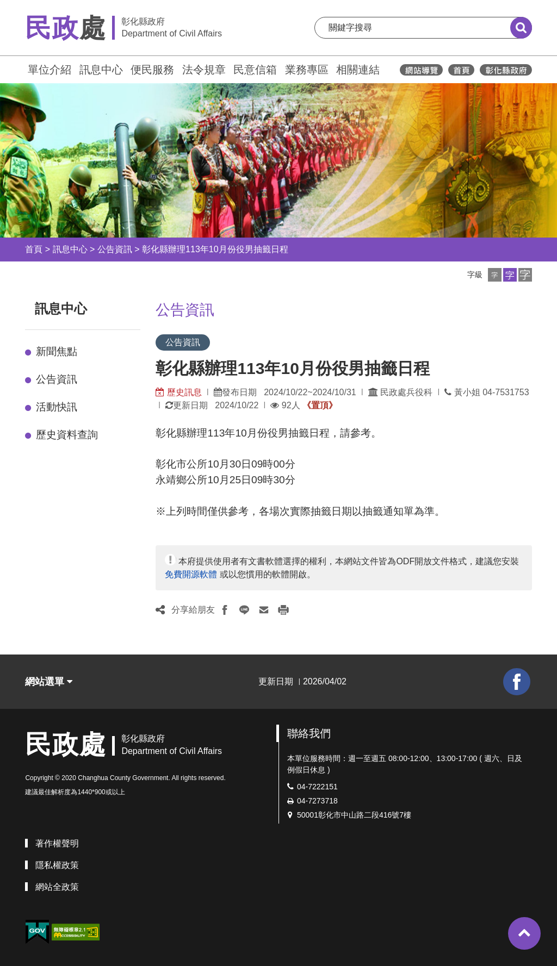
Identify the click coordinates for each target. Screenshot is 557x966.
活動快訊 (56, 407)
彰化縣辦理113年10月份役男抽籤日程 (215, 249)
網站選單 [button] (48, 681)
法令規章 (204, 70)
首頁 (33, 249)
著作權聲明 (57, 843)
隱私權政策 (57, 865)
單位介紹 (49, 70)
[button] (495, 275)
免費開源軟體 (191, 574)
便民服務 (152, 70)
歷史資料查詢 (67, 434)
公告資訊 (114, 249)
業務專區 (307, 70)
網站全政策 (57, 887)
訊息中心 (101, 70)
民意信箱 (255, 70)
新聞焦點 (56, 351)
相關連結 (358, 70)
